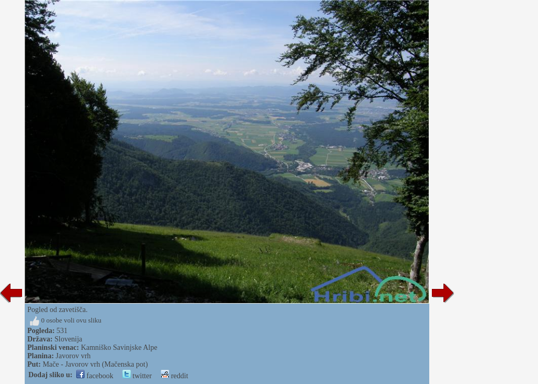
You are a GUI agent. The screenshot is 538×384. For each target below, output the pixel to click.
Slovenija (68, 339)
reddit (174, 376)
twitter (137, 376)
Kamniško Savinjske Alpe (119, 347)
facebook (94, 376)
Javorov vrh (73, 356)
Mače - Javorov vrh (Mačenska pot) (95, 364)
